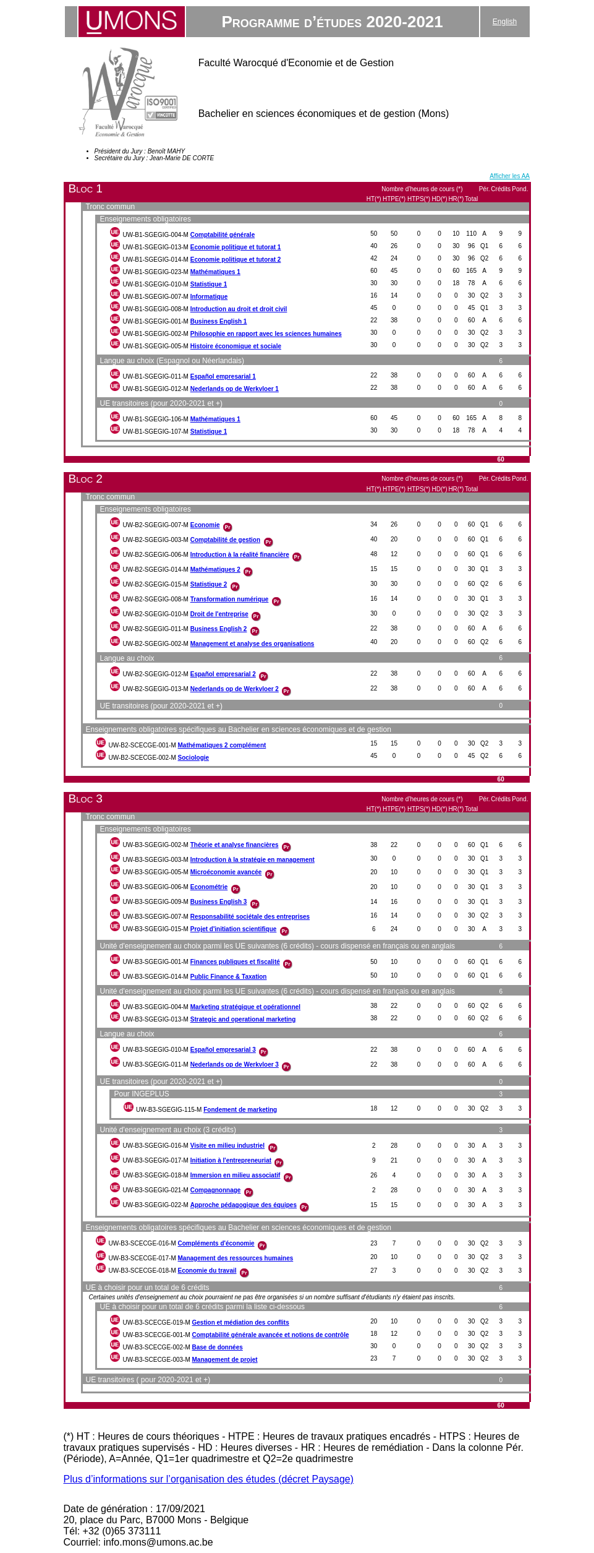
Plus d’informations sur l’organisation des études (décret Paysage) (209, 1479)
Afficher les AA (510, 176)
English (505, 21)
